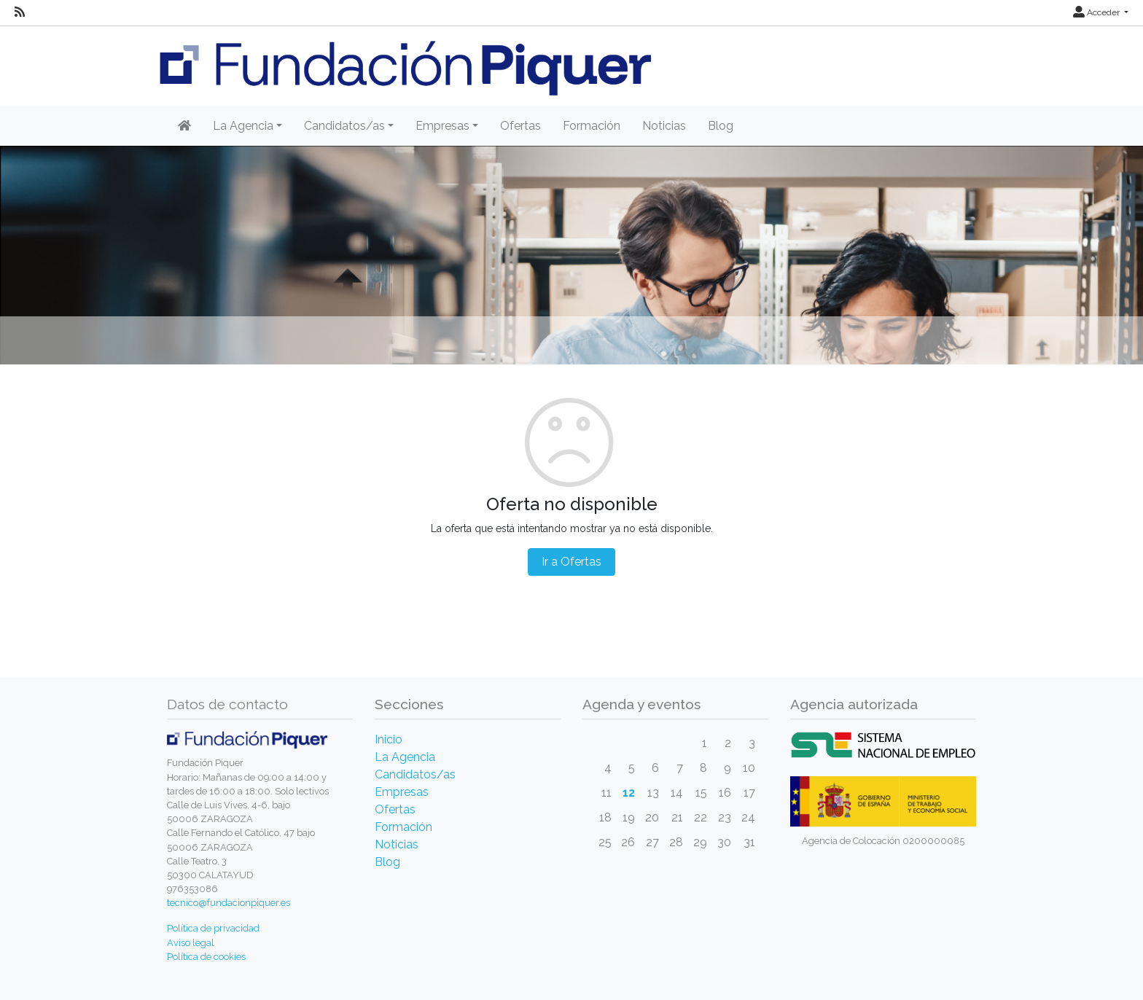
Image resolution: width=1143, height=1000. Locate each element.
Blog (720, 126)
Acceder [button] (1097, 12)
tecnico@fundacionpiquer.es (228, 902)
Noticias (664, 126)
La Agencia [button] (243, 126)
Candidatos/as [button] (344, 126)
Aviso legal (190, 942)
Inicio (388, 739)
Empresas (402, 792)
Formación (591, 126)
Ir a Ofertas (571, 562)
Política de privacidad (213, 928)
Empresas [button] (442, 126)
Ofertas (520, 126)
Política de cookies (206, 956)
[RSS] (20, 12)
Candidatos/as (415, 774)
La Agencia (405, 757)
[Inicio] (184, 126)
